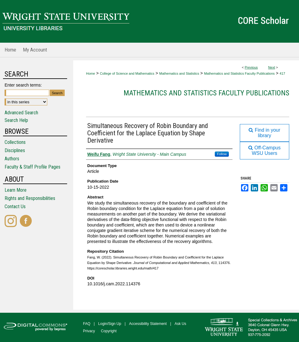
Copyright (109, 331)
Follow (222, 154)
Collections (15, 142)
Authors (12, 159)
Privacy (89, 331)
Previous (251, 67)
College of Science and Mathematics (127, 73)
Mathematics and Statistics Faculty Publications (239, 73)
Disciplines (15, 150)
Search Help (16, 120)
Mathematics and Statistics (179, 73)
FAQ (86, 324)
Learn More (16, 190)
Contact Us (15, 206)
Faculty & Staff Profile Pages (32, 167)
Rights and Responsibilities (30, 198)
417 (282, 73)
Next (271, 67)
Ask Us (180, 324)
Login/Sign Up (109, 324)
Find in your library (264, 132)
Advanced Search (21, 113)
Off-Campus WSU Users (264, 150)
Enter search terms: (23, 85)
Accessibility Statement (148, 324)
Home (90, 73)
